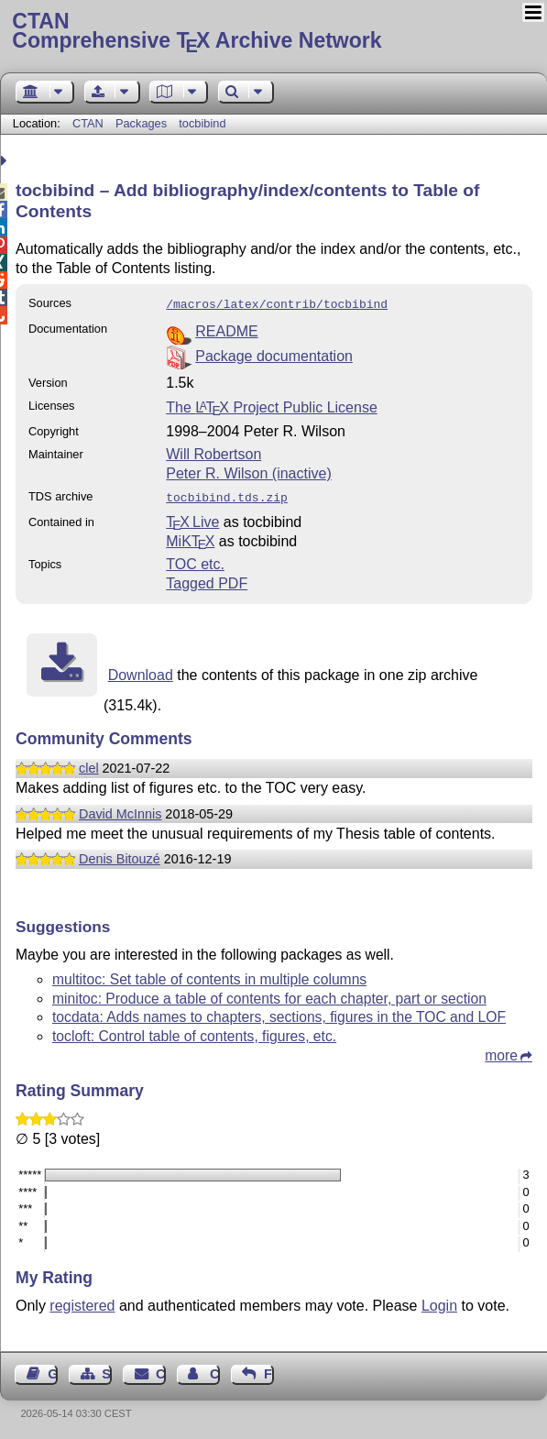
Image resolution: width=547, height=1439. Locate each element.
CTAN (88, 123)
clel (89, 764)
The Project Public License (271, 405)
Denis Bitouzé (119, 855)
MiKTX (190, 537)
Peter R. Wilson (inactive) (249, 471)
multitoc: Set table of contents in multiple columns (209, 975)
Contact (161, 1370)
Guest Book (53, 1370)
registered (82, 1302)
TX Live (192, 518)
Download (140, 671)
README (226, 329)
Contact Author (215, 1370)
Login (439, 1302)
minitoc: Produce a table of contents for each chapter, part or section (269, 995)
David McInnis (120, 810)
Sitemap (107, 1370)
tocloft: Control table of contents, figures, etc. (194, 1032)
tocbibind (202, 123)
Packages (142, 123)
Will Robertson (213, 452)
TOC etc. (195, 560)
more (501, 1052)
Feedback (269, 1370)
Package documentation (274, 354)
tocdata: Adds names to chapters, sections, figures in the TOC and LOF (279, 1013)
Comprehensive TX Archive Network (273, 32)
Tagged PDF (206, 580)
